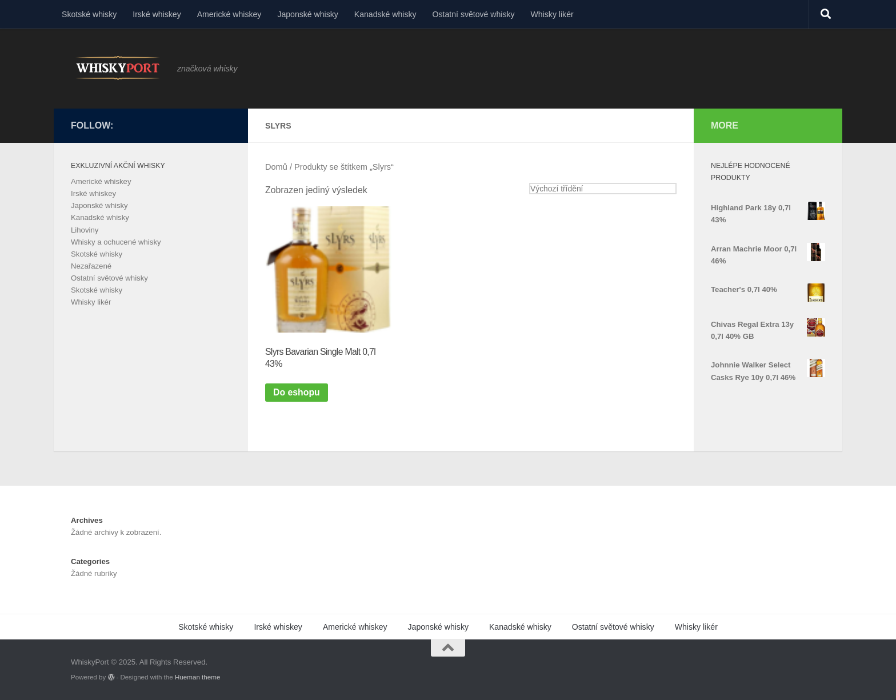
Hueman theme (197, 677)
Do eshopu (296, 392)
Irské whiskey (157, 14)
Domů (276, 166)
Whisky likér (552, 14)
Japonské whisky (307, 14)
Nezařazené (91, 266)
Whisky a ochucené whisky (116, 242)
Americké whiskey (229, 14)
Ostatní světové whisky (474, 14)
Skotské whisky (89, 14)
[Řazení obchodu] (603, 188)
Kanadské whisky (385, 14)
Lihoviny (84, 230)
